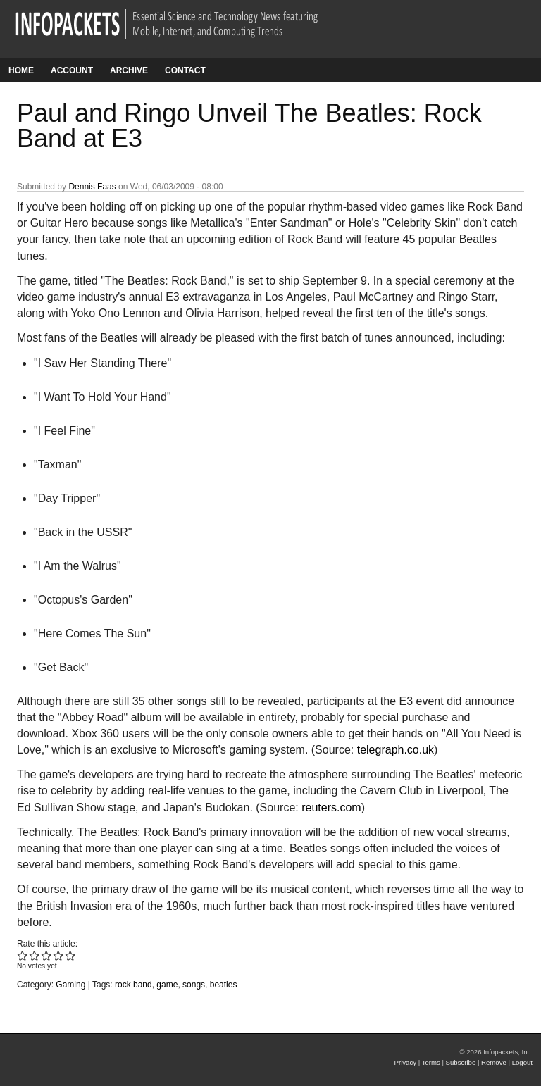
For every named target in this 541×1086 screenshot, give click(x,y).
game (167, 985)
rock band (133, 985)
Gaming (70, 985)
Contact (185, 70)
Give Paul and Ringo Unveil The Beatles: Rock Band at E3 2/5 (35, 955)
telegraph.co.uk (395, 750)
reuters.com (331, 807)
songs (193, 985)
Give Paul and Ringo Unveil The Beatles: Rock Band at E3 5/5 (71, 955)
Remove (493, 1062)
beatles (223, 985)
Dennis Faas (92, 187)
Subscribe (461, 1062)
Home (21, 70)
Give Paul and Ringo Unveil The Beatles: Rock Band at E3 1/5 (23, 955)
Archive (129, 70)
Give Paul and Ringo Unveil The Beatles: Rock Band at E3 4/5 (59, 955)
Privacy (405, 1062)
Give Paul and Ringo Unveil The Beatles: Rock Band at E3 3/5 (47, 955)
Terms (431, 1062)
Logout (522, 1062)
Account (72, 70)
